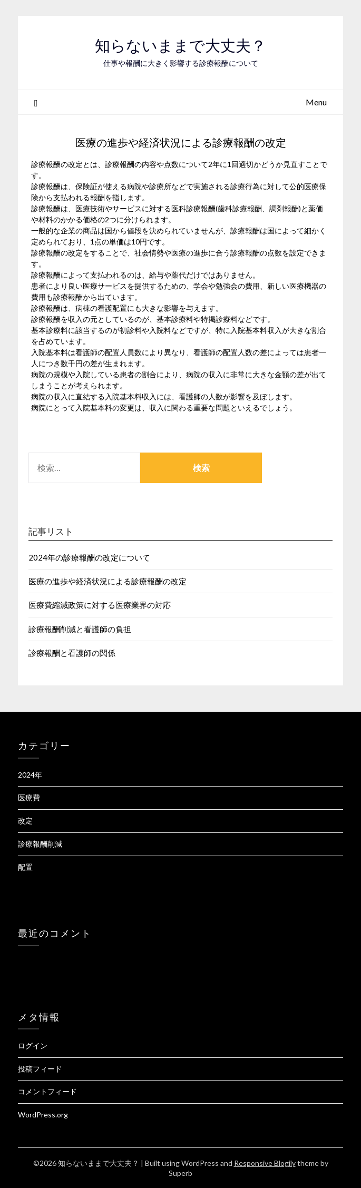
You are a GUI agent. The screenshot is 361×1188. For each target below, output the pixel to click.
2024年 (30, 774)
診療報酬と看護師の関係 (71, 652)
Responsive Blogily (265, 1162)
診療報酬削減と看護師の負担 (79, 629)
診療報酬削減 (40, 843)
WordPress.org (43, 1114)
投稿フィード (40, 1068)
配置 (25, 866)
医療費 (29, 797)
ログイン (32, 1045)
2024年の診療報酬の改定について (89, 557)
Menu (316, 102)
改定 (25, 820)
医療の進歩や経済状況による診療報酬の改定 (107, 581)
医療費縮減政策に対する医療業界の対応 (99, 605)
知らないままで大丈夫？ (180, 45)
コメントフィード (47, 1091)
